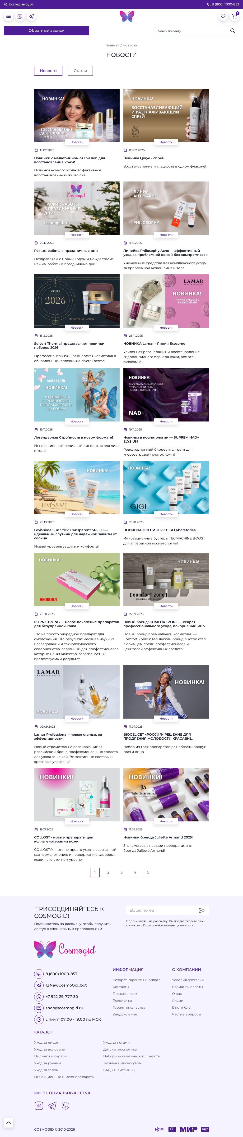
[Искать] (232, 30)
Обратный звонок (46, 30)
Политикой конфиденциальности (168, 925)
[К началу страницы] (8, 1123)
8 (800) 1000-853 (223, 4)
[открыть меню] (8, 16)
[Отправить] (202, 910)
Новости (76, 142)
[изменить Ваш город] (18, 4)
